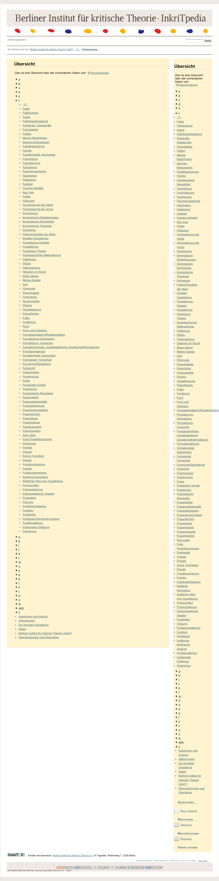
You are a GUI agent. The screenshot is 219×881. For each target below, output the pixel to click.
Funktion (28, 510)
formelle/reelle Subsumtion (39, 355)
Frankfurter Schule (34, 385)
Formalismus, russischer (38, 343)
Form (26, 326)
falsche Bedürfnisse (35, 138)
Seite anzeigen (188, 810)
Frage (26, 380)
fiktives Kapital (31, 280)
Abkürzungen (27, 620)
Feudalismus (31, 246)
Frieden (27, 468)
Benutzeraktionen (188, 833)
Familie (27, 150)
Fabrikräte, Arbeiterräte (37, 125)
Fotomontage (31, 372)
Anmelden (186, 838)
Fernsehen (29, 230)
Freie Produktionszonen (37, 439)
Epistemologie (89, 49)
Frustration (29, 497)
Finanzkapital (31, 292)
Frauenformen (31, 414)
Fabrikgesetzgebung (35, 121)
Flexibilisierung (32, 309)
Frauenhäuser (31, 422)
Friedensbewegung (34, 472)
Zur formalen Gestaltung (34, 624)
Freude (27, 460)
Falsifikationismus (34, 146)
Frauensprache (32, 426)
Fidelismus (29, 259)
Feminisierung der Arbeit (38, 204)
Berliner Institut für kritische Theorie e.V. (72, 855)
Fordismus (29, 322)
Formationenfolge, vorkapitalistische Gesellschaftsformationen (61, 347)
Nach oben (203, 861)
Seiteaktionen (186, 802)
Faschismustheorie (34, 171)
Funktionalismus (33, 523)
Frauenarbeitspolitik (35, 401)
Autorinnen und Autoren (33, 616)
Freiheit (27, 447)
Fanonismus (30, 159)
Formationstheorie (34, 351)
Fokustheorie (31, 313)
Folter (26, 318)
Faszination (30, 175)
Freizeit (27, 451)
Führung (28, 502)
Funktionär (29, 514)
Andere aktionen (187, 847)
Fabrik (26, 117)
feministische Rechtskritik (38, 221)
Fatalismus (29, 179)
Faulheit (27, 184)
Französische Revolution (38, 393)
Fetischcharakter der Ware (39, 234)
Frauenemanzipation (35, 410)
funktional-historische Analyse (41, 518)
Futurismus (29, 531)
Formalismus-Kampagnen (39, 338)
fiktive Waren (31, 276)
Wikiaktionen (185, 819)
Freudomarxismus (34, 464)
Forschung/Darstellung (37, 363)
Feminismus (30, 213)
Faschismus (30, 167)
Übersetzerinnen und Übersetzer (39, 637)
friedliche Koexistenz (35, 477)
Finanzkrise (30, 297)
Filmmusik (29, 288)
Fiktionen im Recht (34, 271)
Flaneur (27, 305)
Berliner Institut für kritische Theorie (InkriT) (51, 49)
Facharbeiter (30, 129)
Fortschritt (29, 368)
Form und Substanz (35, 330)
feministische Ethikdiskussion (41, 217)
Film (25, 284)
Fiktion (27, 263)
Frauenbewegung (33, 405)
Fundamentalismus (34, 506)
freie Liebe (29, 435)
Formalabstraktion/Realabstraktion (44, 334)
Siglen (22, 629)
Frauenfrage (30, 418)
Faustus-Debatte (33, 188)
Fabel (26, 108)
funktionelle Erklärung (36, 527)
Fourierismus (31, 376)
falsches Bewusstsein (36, 142)
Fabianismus (31, 112)
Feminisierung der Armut (38, 209)
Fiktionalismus (31, 267)
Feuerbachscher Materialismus (42, 255)
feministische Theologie (37, 225)
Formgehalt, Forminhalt (37, 359)
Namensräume (99, 72)
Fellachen (29, 200)
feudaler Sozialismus (35, 238)
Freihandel (29, 443)
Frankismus (30, 389)
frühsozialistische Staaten (38, 493)
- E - (78, 49)
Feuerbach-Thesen (34, 251)
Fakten (27, 133)
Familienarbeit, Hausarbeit (39, 154)
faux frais (28, 192)
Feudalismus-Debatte (36, 242)
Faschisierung (31, 163)
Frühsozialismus (33, 489)
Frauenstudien (31, 430)
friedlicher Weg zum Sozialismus (43, 481)
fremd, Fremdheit (33, 456)
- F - (25, 104)
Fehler (27, 196)
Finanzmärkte (31, 301)
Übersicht (186, 824)
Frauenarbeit (31, 397)
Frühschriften (31, 485)
